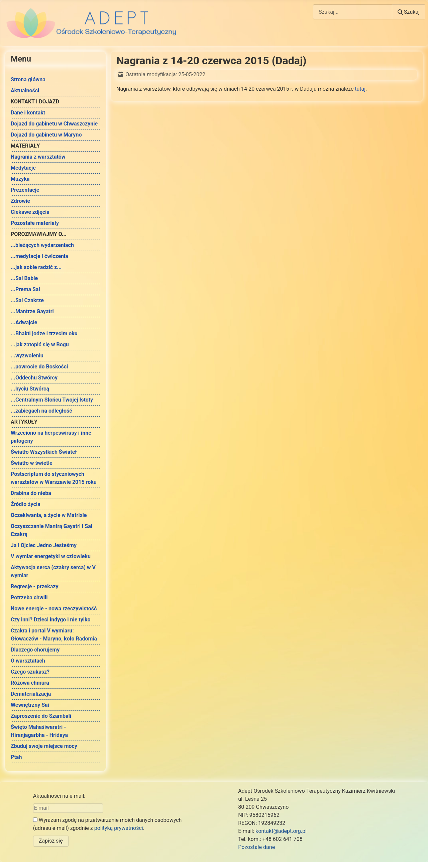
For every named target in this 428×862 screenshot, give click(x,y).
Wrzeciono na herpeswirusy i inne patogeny (51, 437)
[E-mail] (68, 808)
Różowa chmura (30, 683)
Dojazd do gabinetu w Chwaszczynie (54, 123)
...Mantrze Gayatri (32, 311)
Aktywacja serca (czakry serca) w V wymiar (53, 571)
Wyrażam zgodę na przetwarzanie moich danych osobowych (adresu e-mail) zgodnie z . (107, 824)
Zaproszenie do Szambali (41, 716)
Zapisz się (51, 841)
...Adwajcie (24, 322)
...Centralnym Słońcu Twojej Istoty (52, 400)
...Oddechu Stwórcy (34, 377)
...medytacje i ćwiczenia (39, 256)
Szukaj (409, 12)
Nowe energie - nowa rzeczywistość (54, 608)
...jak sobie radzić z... (36, 267)
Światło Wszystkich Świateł (44, 452)
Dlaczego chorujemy (35, 649)
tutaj (360, 89)
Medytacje (23, 168)
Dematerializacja (31, 694)
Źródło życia (25, 504)
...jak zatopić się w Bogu (40, 344)
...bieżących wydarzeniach (42, 245)
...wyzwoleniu (27, 355)
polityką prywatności (118, 828)
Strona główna (28, 79)
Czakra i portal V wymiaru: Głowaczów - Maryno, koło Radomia (54, 634)
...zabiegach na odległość (41, 411)
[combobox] (352, 11)
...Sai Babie (24, 278)
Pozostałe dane (256, 847)
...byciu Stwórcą (30, 388)
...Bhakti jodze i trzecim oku (44, 333)
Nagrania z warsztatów (38, 157)
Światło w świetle (31, 463)
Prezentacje (25, 190)
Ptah (16, 757)
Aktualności (25, 90)
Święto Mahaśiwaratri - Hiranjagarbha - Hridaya (39, 731)
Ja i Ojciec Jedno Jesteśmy (44, 545)
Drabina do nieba (31, 493)
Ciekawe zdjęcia (30, 212)
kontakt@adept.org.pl (281, 831)
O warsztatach (28, 661)
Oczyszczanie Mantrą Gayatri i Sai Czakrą (51, 530)
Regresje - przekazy (34, 586)
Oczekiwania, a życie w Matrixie (49, 515)
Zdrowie (20, 201)
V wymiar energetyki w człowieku (51, 556)
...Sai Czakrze (27, 300)
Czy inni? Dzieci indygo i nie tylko (51, 619)
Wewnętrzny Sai (30, 705)
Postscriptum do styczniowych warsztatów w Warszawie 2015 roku (54, 478)
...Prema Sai (25, 289)
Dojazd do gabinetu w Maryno (46, 135)
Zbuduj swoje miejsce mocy (44, 746)
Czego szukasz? (30, 672)
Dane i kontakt (28, 112)
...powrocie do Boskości (39, 366)
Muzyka (20, 179)
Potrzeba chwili (29, 597)
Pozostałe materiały (35, 223)
